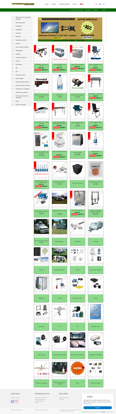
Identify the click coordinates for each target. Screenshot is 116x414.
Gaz (14, 68)
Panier (102, 4)
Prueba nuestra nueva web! (41, 397)
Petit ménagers (17, 78)
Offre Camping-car (20, 22)
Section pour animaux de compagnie (22, 96)
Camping (15, 54)
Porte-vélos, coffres (18, 75)
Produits (54, 4)
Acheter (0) (95, 10)
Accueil (46, 4)
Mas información (87, 403)
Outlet (15, 101)
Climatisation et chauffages (20, 88)
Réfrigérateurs (17, 50)
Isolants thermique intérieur (22, 82)
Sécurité (15, 43)
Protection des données (40, 399)
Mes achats (61, 399)
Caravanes (18, 33)
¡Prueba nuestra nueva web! (76, 10)
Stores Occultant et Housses (20, 85)
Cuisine (15, 61)
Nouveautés (19, 26)
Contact (75, 4)
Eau (14, 71)
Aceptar (97, 407)
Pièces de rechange (18, 104)
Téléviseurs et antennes (22, 92)
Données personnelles (64, 397)
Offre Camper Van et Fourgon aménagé (23, 18)
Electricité (16, 36)
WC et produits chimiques (22, 47)
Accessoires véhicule (18, 57)
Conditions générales (64, 4)
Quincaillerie (16, 64)
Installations (16, 29)
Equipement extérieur (18, 40)
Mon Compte (88, 10)
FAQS (104, 10)
